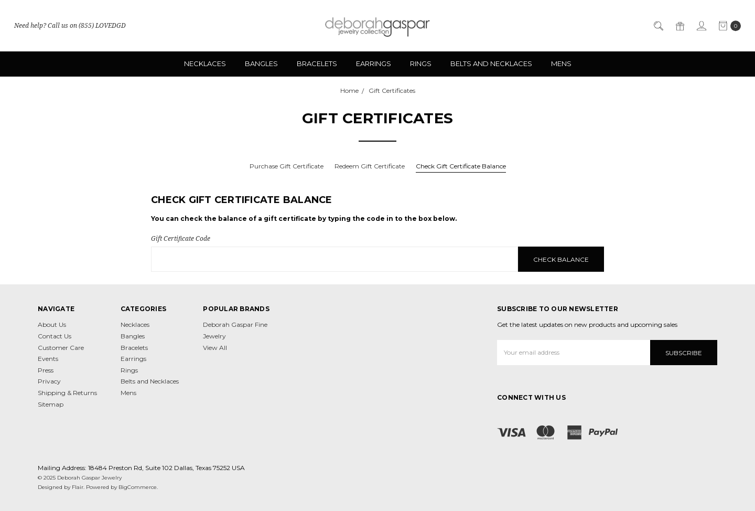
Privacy (49, 381)
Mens (561, 63)
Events (48, 359)
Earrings (373, 63)
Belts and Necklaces (491, 63)
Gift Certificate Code (180, 238)
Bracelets (317, 63)
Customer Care (61, 348)
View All (215, 348)
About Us (52, 324)
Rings (421, 63)
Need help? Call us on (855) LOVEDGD (70, 25)
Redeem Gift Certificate (370, 166)
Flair (77, 487)
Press (45, 370)
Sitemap (50, 404)
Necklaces (205, 63)
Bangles (261, 63)
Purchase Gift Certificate (286, 166)
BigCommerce (137, 487)
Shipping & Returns (67, 393)
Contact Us (54, 336)
